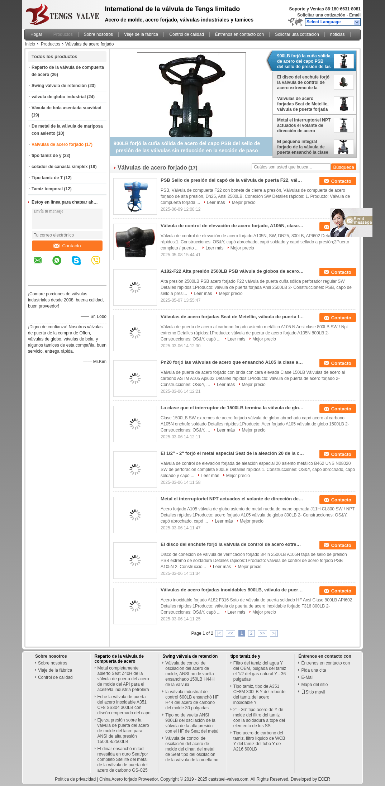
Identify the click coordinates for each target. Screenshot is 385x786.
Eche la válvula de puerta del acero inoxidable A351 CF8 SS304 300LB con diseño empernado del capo (124, 704)
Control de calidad (186, 34)
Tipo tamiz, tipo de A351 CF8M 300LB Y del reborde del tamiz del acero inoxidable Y (259, 694)
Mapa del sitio (314, 684)
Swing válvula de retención (59, 85)
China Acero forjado (118, 779)
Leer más (216, 202)
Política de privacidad (75, 779)
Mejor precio (244, 202)
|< (219, 633)
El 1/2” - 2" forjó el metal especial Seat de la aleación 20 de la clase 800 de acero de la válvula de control (232, 453)
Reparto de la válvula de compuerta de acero (119, 659)
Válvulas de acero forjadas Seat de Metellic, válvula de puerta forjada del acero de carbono (302, 104)
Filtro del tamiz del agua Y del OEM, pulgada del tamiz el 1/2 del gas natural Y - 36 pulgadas (259, 671)
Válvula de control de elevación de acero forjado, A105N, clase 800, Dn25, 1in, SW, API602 (232, 225)
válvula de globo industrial (59, 96)
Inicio (30, 44)
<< (230, 633)
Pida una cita (313, 670)
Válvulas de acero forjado (58, 144)
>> (262, 633)
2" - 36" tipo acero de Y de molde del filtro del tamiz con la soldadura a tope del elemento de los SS (259, 717)
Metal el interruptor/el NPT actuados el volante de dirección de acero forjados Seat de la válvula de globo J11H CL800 (304, 125)
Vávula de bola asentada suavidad (66, 107)
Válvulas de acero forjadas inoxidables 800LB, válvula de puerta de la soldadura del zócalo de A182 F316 (232, 589)
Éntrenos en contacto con (239, 34)
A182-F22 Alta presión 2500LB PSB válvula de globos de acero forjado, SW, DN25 (232, 271)
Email (355, 15)
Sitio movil (313, 692)
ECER (324, 779)
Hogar (36, 34)
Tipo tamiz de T (47, 177)
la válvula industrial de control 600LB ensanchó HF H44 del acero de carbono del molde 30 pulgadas (192, 699)
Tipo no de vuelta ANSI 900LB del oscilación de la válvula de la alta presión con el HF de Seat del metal (191, 723)
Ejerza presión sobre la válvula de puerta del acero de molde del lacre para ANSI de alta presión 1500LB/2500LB (123, 731)
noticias (337, 34)
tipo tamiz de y (46, 155)
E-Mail (307, 677)
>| (274, 633)
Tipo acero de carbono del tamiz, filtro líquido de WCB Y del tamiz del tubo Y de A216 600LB (259, 741)
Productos (63, 34)
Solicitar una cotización (321, 15)
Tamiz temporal (47, 188)
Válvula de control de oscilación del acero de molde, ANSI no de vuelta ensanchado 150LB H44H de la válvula (189, 674)
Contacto (67, 245)
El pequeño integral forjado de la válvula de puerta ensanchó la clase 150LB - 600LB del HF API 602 (303, 147)
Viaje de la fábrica (141, 34)
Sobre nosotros (98, 34)
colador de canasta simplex (60, 166)
